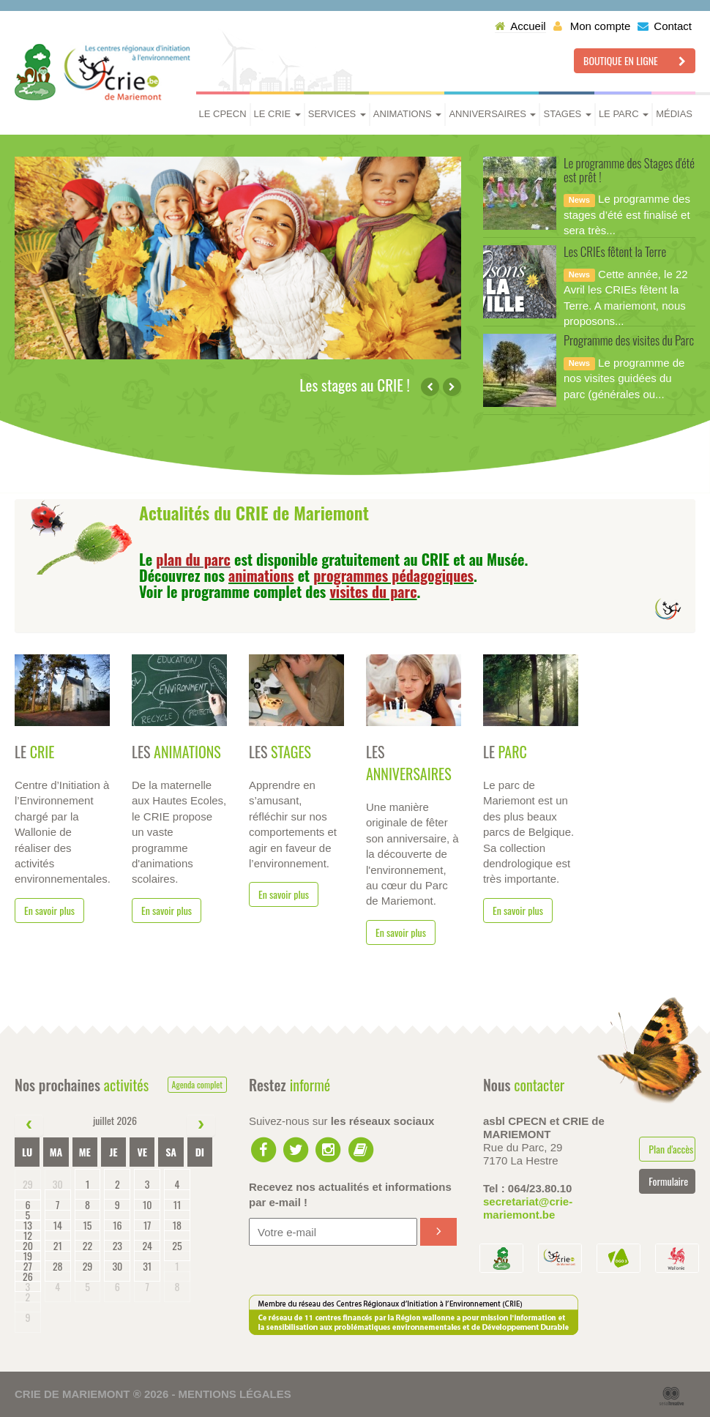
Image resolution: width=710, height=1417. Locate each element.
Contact (665, 26)
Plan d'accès (671, 1148)
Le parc (624, 113)
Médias (674, 113)
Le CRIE (277, 113)
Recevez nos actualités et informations (350, 1194)
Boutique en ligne (634, 60)
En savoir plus (49, 910)
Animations (407, 113)
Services (337, 113)
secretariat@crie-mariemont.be (527, 1208)
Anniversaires (492, 113)
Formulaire (668, 1181)
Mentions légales (235, 1394)
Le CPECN (223, 113)
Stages (567, 113)
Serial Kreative (671, 1396)
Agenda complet (197, 1084)
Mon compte (592, 26)
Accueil (520, 26)
